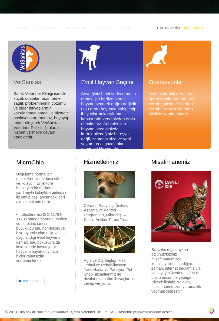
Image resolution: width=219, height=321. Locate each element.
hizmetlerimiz (76, 28)
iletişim (125, 28)
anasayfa (22, 28)
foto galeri (103, 28)
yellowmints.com (147, 312)
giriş (187, 28)
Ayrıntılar (30, 281)
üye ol (199, 28)
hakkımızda (48, 28)
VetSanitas (59, 312)
